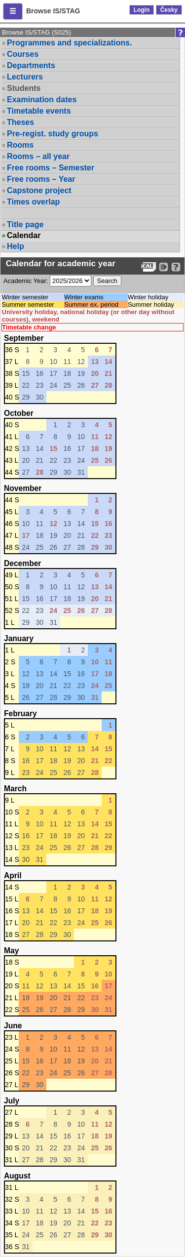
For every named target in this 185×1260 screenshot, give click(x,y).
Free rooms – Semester (50, 167)
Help (15, 246)
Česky (169, 9)
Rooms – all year (38, 156)
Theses (20, 122)
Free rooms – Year (41, 179)
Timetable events (39, 111)
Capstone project (39, 190)
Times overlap (33, 202)
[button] (13, 11)
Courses (22, 54)
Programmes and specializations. (69, 43)
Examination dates (41, 99)
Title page (25, 224)
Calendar (23, 235)
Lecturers (25, 77)
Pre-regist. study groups (52, 133)
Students (23, 88)
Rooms (20, 145)
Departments (31, 65)
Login (142, 9)
